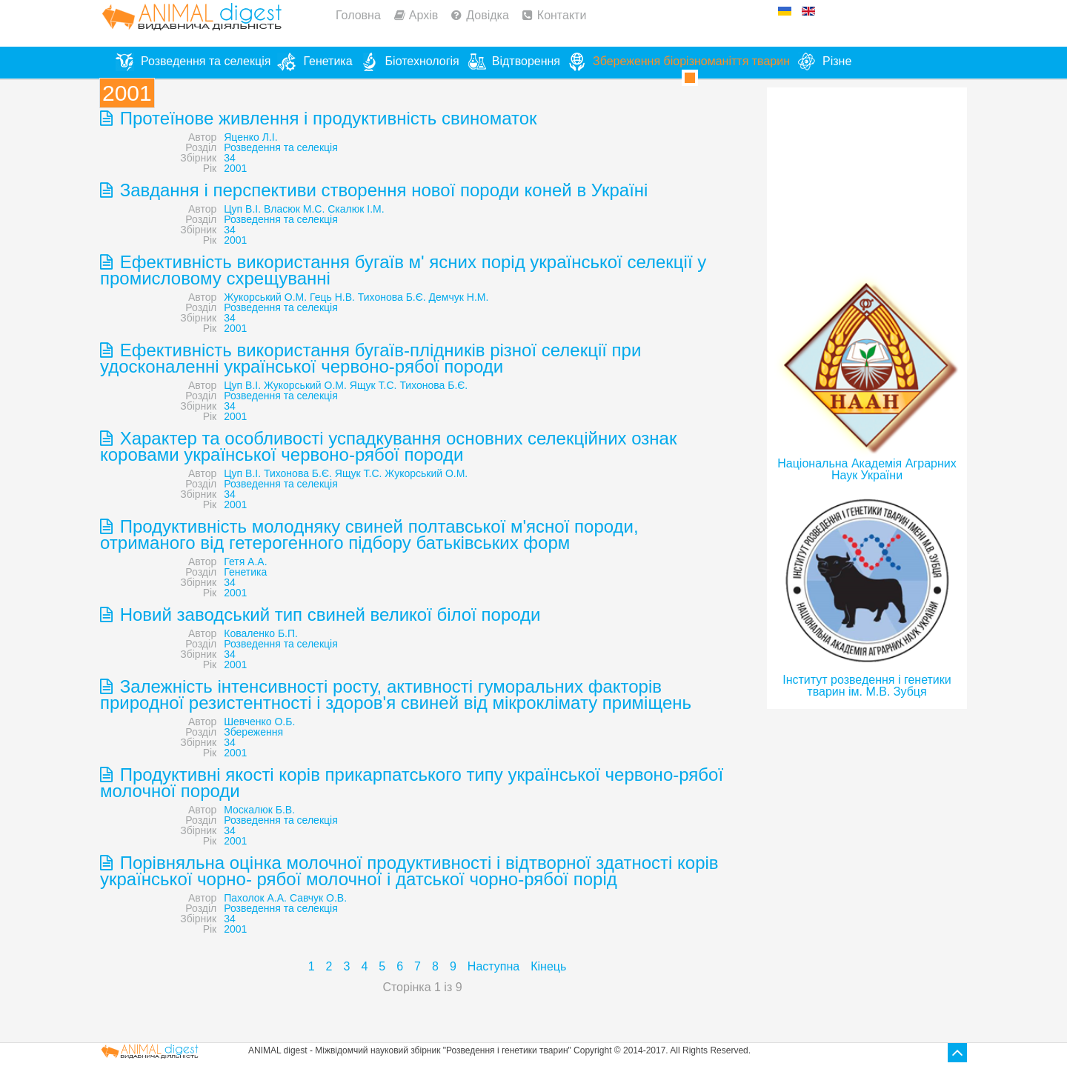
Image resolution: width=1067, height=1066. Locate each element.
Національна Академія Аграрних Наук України (866, 469)
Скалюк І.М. (356, 209)
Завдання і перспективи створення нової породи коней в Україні (381, 190)
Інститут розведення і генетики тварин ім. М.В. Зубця (866, 685)
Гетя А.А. (245, 561)
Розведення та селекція (280, 147)
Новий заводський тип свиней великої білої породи (327, 614)
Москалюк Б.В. (259, 810)
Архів (423, 15)
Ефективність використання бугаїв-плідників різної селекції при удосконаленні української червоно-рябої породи (370, 358)
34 (230, 158)
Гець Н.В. (332, 297)
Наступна (493, 966)
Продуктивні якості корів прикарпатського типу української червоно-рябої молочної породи (411, 782)
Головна (358, 15)
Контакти (562, 15)
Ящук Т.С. (373, 385)
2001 (235, 168)
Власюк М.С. (294, 209)
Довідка (487, 15)
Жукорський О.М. (265, 297)
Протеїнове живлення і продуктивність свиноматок (326, 118)
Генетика (245, 572)
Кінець (548, 966)
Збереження (253, 732)
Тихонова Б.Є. (392, 297)
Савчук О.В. (318, 898)
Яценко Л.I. (250, 137)
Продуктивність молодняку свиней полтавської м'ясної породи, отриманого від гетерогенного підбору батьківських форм (369, 534)
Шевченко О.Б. (259, 721)
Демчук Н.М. (459, 297)
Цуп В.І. (242, 209)
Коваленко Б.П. (261, 633)
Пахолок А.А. (255, 898)
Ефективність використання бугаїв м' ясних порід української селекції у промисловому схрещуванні (403, 270)
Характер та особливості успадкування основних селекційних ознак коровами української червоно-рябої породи (388, 446)
